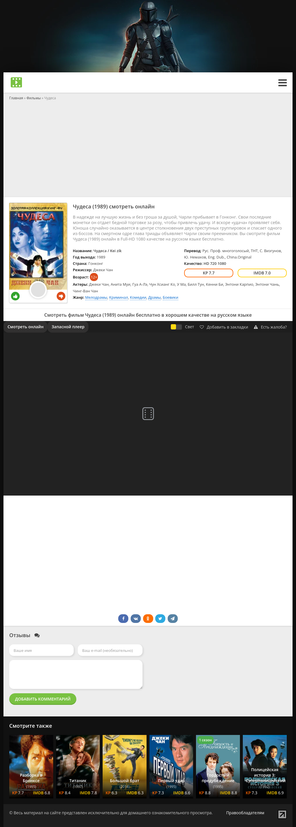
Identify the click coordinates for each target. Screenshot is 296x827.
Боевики (170, 297)
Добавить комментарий (43, 699)
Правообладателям (245, 812)
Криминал (118, 297)
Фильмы (34, 98)
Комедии (138, 297)
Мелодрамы (96, 297)
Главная (16, 98)
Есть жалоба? (270, 327)
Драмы (154, 297)
